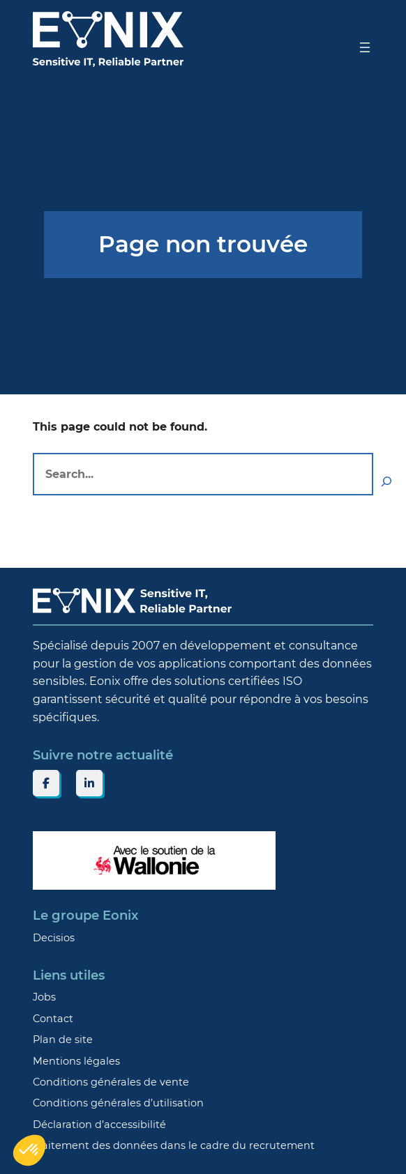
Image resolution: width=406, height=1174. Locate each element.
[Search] (386, 481)
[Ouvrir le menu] (364, 47)
